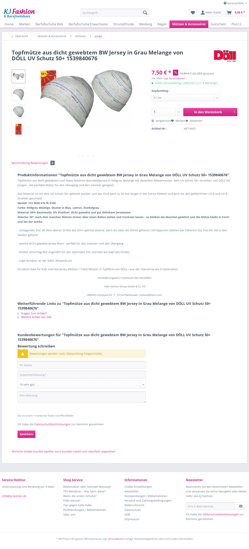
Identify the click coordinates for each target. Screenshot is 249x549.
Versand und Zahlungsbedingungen (148, 500)
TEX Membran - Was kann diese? (84, 491)
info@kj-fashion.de (14, 496)
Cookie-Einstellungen (138, 486)
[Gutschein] (218, 24)
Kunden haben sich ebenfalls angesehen (89, 451)
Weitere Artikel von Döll (35, 317)
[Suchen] (145, 13)
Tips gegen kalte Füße (77, 505)
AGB (127, 514)
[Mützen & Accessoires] (188, 24)
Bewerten (194, 121)
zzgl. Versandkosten (174, 78)
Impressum (131, 519)
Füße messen (72, 500)
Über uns (69, 514)
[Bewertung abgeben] (82, 385)
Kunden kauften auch (47, 451)
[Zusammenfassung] (82, 375)
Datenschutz (132, 510)
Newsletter (131, 491)
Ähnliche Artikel (22, 451)
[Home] (9, 24)
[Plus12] (236, 24)
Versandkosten (116, 538)
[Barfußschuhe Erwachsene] (88, 24)
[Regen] (162, 24)
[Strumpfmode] (123, 24)
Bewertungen (43, 163)
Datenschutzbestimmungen (52, 424)
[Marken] (24, 24)
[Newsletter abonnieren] (241, 506)
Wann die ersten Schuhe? (79, 496)
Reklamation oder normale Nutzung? (87, 486)
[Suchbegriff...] (115, 13)
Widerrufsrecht (134, 505)
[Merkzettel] (193, 13)
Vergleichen (161, 121)
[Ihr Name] (82, 365)
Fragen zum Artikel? (32, 313)
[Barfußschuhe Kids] (49, 24)
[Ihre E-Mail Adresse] (210, 506)
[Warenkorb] (236, 13)
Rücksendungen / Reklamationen (84, 510)
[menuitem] (115, 14)
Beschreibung (21, 163)
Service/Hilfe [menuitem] (234, 3)
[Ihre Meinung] (82, 397)
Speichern (26, 434)
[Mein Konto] (211, 13)
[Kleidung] (146, 24)
